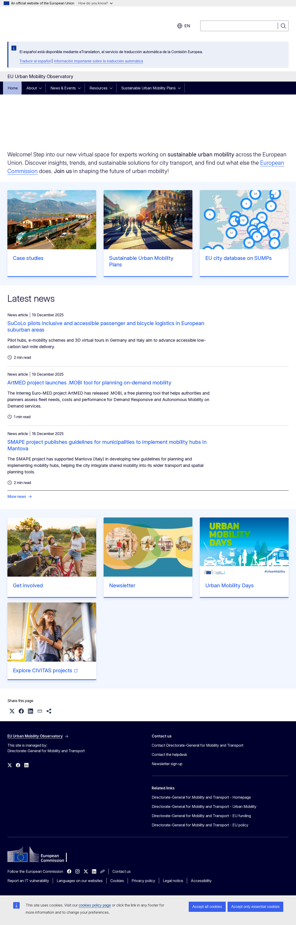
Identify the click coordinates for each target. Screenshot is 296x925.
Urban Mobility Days (229, 585)
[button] (12, 711)
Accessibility (201, 880)
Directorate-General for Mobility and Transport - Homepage (201, 797)
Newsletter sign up (167, 763)
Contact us (121, 871)
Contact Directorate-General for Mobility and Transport (197, 745)
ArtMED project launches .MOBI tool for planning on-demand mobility (89, 383)
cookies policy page (95, 905)
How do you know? (95, 3)
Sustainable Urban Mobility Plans (148, 88)
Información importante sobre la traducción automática (98, 61)
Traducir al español (35, 61)
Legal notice (173, 880)
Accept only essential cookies (255, 907)
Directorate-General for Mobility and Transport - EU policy (200, 825)
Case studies (28, 258)
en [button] (183, 26)
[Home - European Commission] (44, 23)
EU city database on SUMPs (238, 258)
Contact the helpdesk (169, 754)
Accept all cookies (207, 907)
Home (13, 88)
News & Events (63, 88)
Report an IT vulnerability (28, 880)
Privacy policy (143, 880)
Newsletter (122, 585)
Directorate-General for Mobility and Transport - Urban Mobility (204, 806)
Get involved (28, 585)
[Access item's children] (42, 88)
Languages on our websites (80, 880)
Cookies (117, 880)
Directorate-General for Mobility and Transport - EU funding (201, 815)
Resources (98, 88)
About (31, 88)
